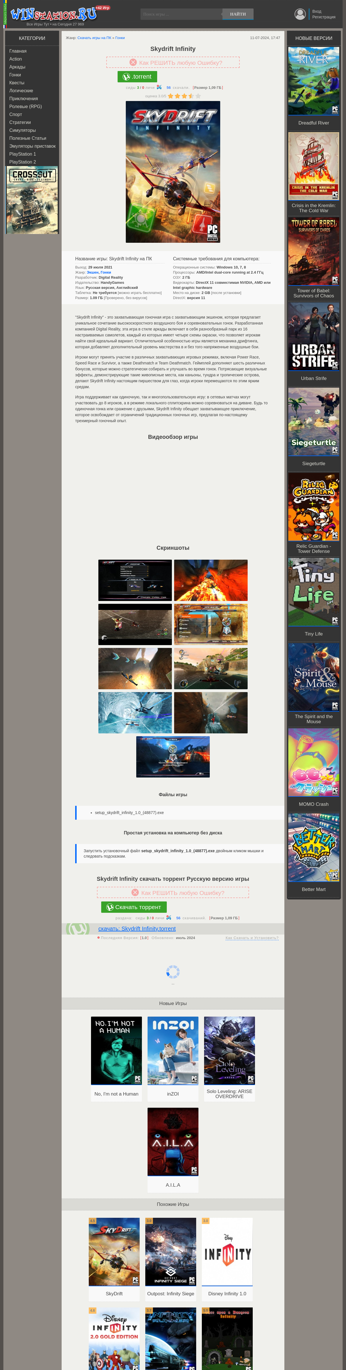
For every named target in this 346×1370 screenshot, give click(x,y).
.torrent (142, 76)
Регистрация (324, 17)
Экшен (93, 272)
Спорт (15, 114)
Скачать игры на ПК (94, 38)
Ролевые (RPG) (25, 106)
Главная (18, 51)
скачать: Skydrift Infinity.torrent (137, 928)
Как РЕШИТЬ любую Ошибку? (180, 62)
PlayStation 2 (22, 162)
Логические (21, 90)
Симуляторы (22, 130)
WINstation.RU (55, 14)
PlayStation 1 (22, 154)
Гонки (15, 74)
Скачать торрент (138, 907)
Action (15, 59)
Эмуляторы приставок (32, 146)
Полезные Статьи (27, 138)
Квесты (16, 82)
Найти (238, 14)
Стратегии (20, 122)
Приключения (23, 98)
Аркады (17, 67)
